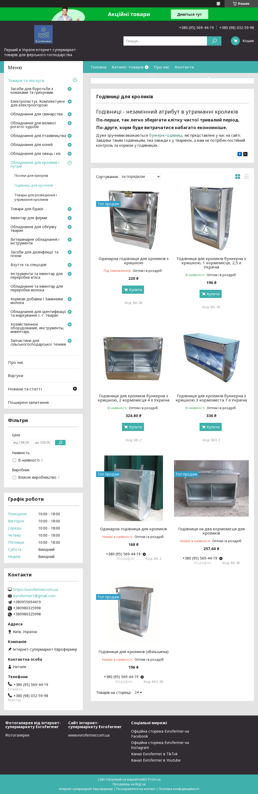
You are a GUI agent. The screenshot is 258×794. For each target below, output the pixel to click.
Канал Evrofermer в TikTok (154, 753)
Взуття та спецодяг (29, 265)
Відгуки (15, 375)
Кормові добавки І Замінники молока (37, 301)
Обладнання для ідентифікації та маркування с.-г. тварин (38, 314)
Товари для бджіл (27, 209)
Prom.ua (154, 779)
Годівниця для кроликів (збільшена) (133, 651)
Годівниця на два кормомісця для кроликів (211, 531)
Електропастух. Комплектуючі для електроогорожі (38, 103)
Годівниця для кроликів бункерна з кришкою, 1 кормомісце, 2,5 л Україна (211, 262)
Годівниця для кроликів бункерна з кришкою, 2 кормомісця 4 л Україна (133, 398)
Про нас (162, 67)
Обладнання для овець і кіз (36, 154)
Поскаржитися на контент (135, 789)
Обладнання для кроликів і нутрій (35, 165)
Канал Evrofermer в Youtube (156, 760)
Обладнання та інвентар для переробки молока (37, 288)
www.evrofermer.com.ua (89, 735)
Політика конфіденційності (179, 789)
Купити (135, 289)
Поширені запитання (28, 402)
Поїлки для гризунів (31, 175)
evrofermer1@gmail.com (34, 596)
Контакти (184, 67)
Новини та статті (25, 388)
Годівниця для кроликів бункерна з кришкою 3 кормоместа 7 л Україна (211, 398)
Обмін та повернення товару (177, 78)
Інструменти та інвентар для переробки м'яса (37, 276)
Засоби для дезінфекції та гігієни (34, 254)
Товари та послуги (26, 80)
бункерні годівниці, (166, 135)
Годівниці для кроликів (33, 185)
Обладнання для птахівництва (38, 136)
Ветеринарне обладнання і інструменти (35, 242)
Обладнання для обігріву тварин (33, 229)
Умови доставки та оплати (117, 78)
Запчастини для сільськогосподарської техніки (38, 343)
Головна (98, 67)
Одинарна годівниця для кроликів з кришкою (133, 260)
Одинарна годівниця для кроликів (133, 529)
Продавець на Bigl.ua (129, 784)
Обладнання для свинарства (37, 114)
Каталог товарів (127, 67)
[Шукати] (214, 41)
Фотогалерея (17, 735)
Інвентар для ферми (29, 218)
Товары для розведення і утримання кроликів (35, 197)
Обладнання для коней (32, 145)
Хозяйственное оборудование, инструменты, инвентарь (37, 328)
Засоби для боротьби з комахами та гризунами (32, 91)
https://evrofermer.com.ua (35, 589)
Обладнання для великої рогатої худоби (33, 125)
